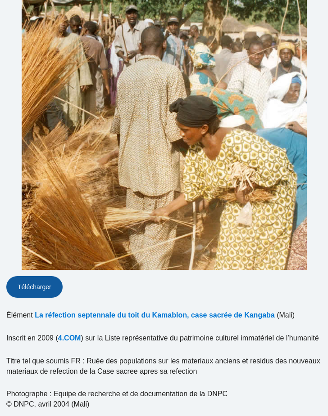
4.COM (69, 338)
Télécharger (34, 287)
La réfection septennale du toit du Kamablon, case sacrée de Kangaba (155, 315)
